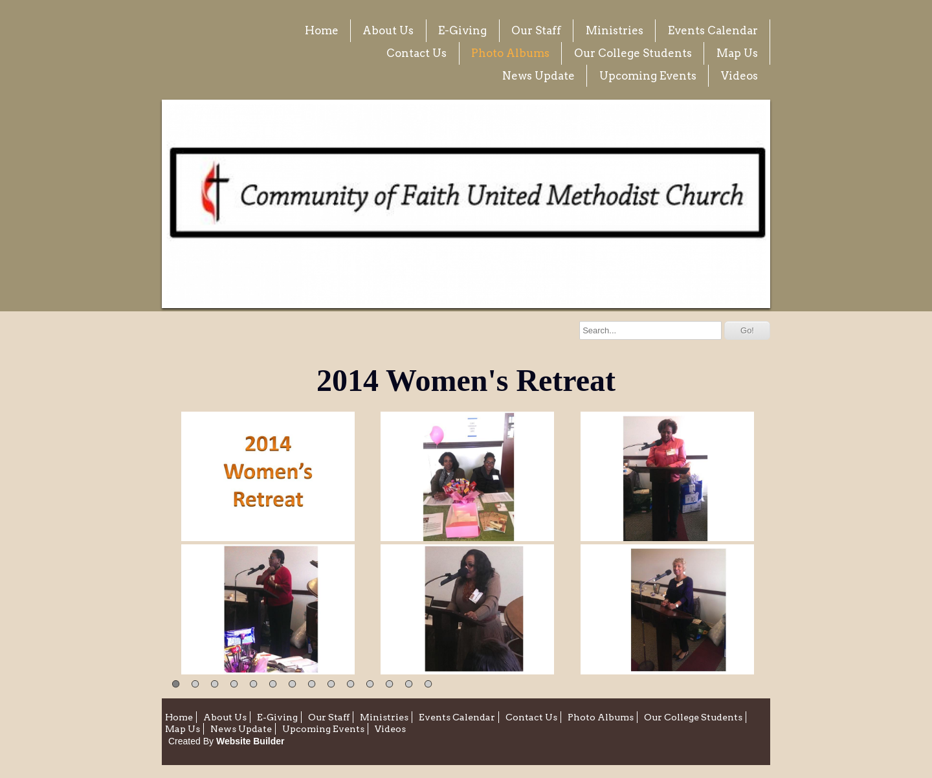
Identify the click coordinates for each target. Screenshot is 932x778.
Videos (739, 76)
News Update (538, 76)
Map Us (737, 53)
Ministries (614, 30)
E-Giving (462, 30)
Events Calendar (713, 30)
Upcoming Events (647, 76)
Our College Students (633, 53)
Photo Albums (510, 53)
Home (321, 30)
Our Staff (536, 30)
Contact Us (416, 53)
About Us (388, 30)
